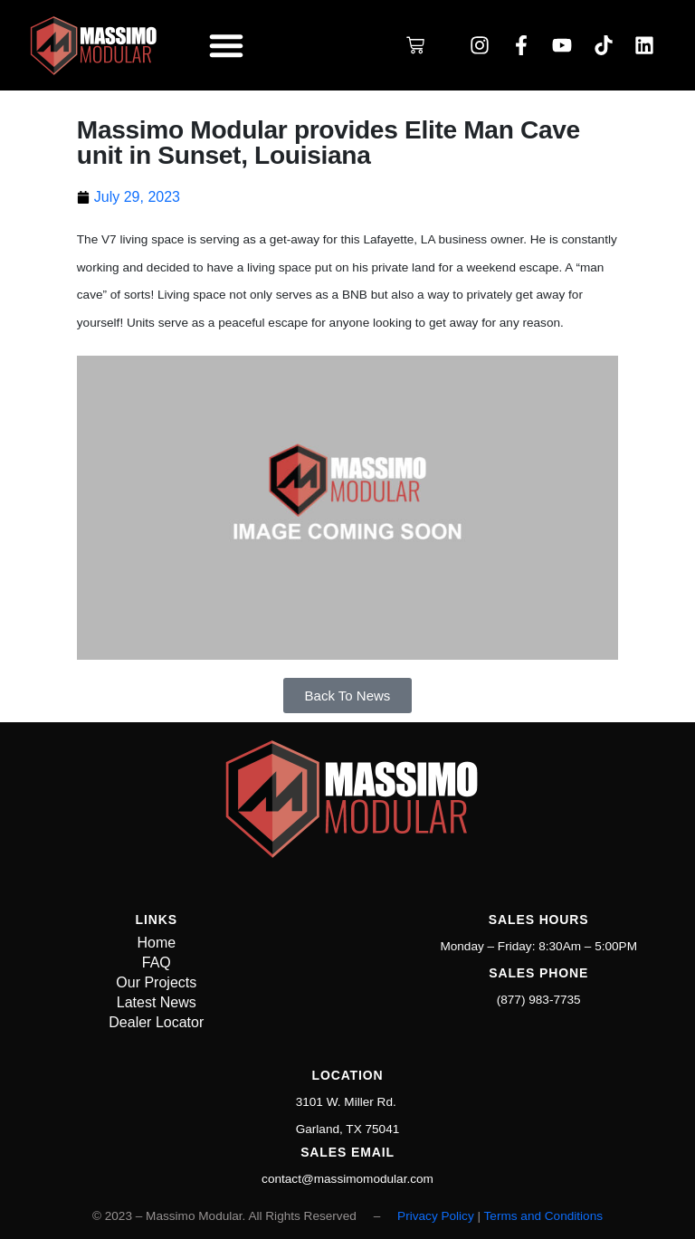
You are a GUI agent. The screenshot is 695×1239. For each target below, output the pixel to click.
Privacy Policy (435, 1216)
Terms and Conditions (543, 1216)
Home (156, 942)
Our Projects (156, 982)
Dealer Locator (156, 1022)
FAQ (156, 962)
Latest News (156, 1002)
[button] (226, 45)
